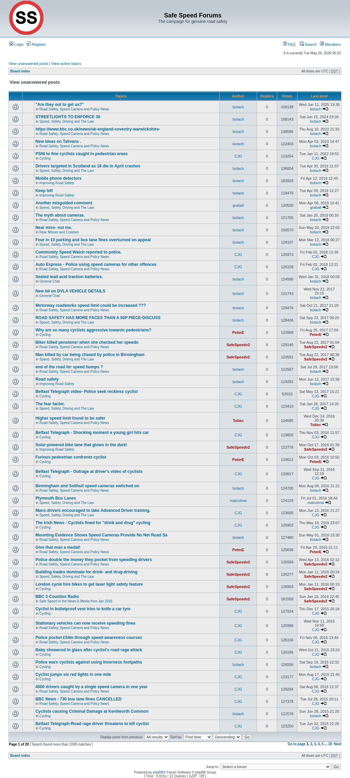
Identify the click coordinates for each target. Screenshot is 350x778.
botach (238, 107)
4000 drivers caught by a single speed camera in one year (92, 686)
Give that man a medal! (58, 547)
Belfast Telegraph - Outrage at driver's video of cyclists (89, 471)
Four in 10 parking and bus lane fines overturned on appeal (93, 239)
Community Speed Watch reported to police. (79, 252)
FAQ (289, 44)
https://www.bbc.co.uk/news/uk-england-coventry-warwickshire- (98, 129)
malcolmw (238, 501)
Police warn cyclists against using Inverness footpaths (89, 662)
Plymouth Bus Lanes (56, 498)
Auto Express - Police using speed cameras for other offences (96, 264)
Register (36, 44)
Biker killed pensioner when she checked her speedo (87, 342)
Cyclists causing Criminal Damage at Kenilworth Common (92, 711)
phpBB (158, 772)
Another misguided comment (64, 203)
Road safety (47, 379)
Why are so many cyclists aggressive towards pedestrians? (93, 330)
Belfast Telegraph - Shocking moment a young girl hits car (92, 432)
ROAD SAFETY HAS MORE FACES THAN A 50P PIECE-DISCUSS (98, 317)
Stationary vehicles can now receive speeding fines (86, 623)
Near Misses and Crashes (59, 232)
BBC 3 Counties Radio (57, 596)
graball (238, 205)
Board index (20, 71)
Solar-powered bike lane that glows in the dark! (81, 444)
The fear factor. (50, 403)
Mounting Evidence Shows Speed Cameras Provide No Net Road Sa (101, 535)
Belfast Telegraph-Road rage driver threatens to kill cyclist (92, 723)
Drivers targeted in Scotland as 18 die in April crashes (88, 166)
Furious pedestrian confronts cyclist (71, 457)
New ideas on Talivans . (58, 141)
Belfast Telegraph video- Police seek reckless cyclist (87, 391)
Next (337, 744)
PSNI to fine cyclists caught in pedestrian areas (82, 153)
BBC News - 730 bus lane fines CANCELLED (79, 699)
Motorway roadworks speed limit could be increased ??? (91, 305)
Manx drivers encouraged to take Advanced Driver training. (93, 510)
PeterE (238, 332)
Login (16, 44)
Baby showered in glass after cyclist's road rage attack (89, 649)
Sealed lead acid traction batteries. (69, 276)
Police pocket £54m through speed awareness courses (89, 637)
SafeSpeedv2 (238, 345)
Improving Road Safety (56, 183)
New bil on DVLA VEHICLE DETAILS (71, 291)
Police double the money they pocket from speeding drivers (94, 559)
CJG (238, 156)
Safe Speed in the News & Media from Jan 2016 (75, 601)
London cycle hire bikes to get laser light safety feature (89, 584)
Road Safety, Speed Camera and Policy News (74, 109)
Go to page (297, 744)
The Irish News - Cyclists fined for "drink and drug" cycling (93, 522)
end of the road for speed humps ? (69, 367)
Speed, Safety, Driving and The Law (66, 121)
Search (308, 44)
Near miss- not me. (54, 227)
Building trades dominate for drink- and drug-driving (87, 572)
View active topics (66, 64)
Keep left (44, 190)
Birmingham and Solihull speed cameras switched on (87, 485)
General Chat (49, 281)
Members (330, 44)
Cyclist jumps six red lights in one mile (73, 674)
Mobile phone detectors (59, 178)
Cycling (45, 158)
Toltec (238, 421)
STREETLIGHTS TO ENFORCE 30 (68, 116)
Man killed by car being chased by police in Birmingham (90, 354)
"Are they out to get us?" (60, 104)
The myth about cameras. (60, 215)
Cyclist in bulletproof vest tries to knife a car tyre (83, 608)
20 (330, 744)
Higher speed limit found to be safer (71, 418)
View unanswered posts (28, 64)
